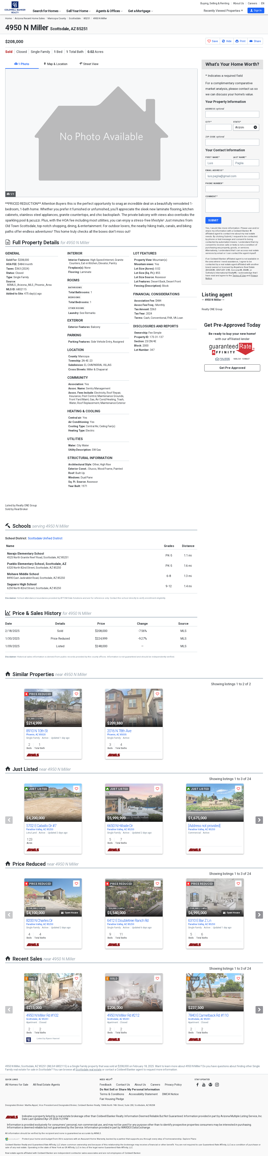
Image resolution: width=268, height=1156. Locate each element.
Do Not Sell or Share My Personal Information (130, 1089)
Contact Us (123, 1084)
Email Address (214, 170)
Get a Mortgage (140, 11)
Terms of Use (239, 275)
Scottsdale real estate (89, 1069)
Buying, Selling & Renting (214, 3)
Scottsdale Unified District (45, 538)
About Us (238, 3)
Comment (211, 196)
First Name (212, 157)
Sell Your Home (78, 11)
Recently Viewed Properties (223, 10)
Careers (252, 3)
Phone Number (214, 183)
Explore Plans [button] (189, 1139)
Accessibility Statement (143, 1094)
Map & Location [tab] (55, 64)
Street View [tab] (88, 64)
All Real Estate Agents (46, 1084)
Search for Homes (47, 11)
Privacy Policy (173, 1084)
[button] (256, 10)
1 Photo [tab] (22, 64)
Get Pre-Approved (232, 368)
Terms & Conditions (112, 1094)
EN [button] (262, 3)
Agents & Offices (109, 11)
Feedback (105, 1084)
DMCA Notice (170, 1094)
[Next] (259, 820)
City (208, 121)
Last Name (239, 157)
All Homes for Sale (16, 1084)
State (237, 121)
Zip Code (214, 136)
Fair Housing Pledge (112, 1099)
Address (214, 108)
